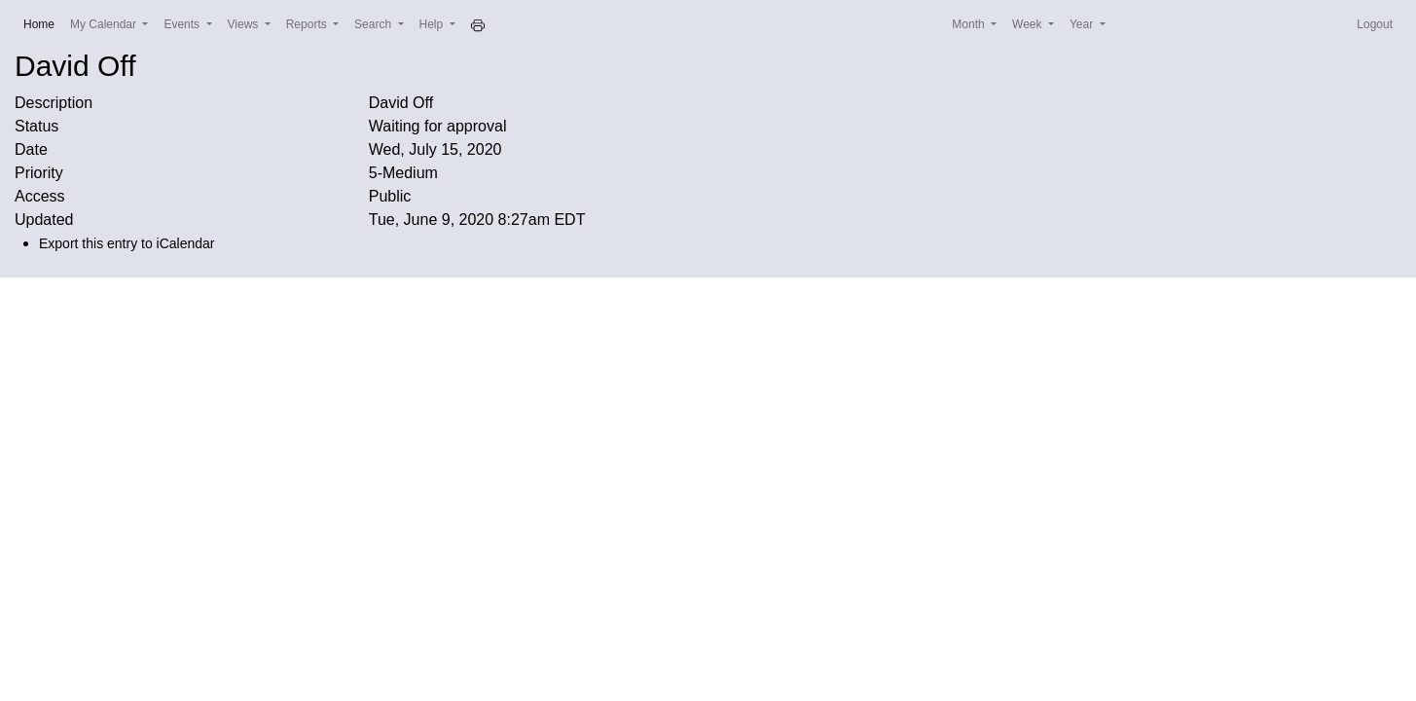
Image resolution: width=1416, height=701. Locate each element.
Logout (1375, 24)
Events (182, 24)
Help (433, 24)
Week (1028, 24)
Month (970, 24)
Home (42, 23)
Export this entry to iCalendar (127, 243)
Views (245, 24)
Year (1083, 24)
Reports (308, 24)
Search (374, 24)
